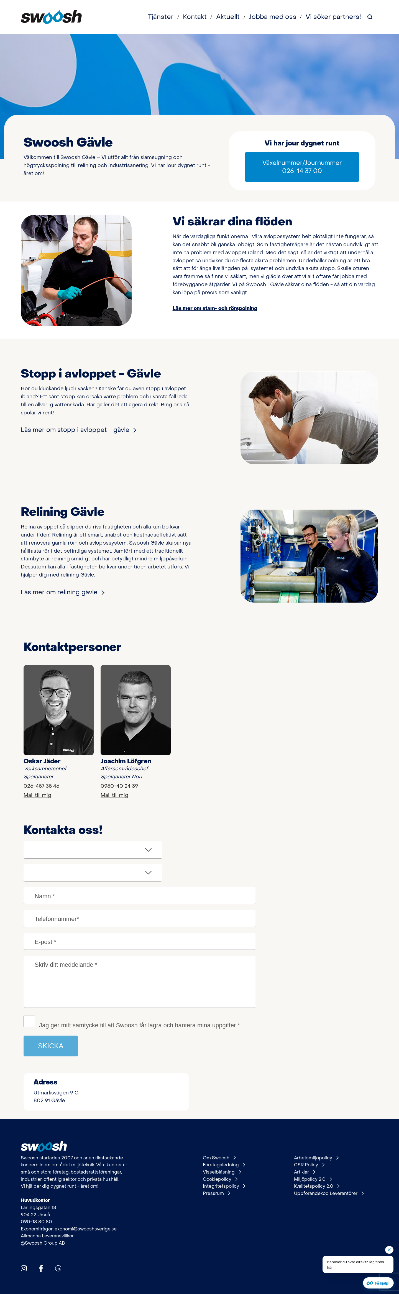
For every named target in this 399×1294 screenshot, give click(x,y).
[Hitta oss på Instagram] (24, 1268)
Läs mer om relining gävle (62, 592)
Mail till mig (37, 795)
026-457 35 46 (41, 786)
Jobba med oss (272, 17)
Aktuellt (228, 17)
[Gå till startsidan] (51, 17)
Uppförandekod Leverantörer (329, 1193)
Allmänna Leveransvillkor (47, 1236)
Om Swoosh (219, 1158)
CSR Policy (309, 1165)
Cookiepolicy (220, 1179)
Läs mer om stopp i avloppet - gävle (78, 430)
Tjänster (160, 17)
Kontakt (195, 17)
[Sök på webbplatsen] (370, 17)
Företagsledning (224, 1165)
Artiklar (304, 1172)
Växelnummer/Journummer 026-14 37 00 (302, 167)
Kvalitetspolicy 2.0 (316, 1186)
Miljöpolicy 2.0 (313, 1179)
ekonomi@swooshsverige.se (86, 1229)
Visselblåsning (222, 1172)
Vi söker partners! (333, 17)
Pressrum (216, 1193)
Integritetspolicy (224, 1186)
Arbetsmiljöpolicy (316, 1158)
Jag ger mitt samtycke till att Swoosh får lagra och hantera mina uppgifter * (139, 1025)
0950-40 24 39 (119, 786)
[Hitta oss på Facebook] (41, 1268)
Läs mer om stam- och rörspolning (215, 308)
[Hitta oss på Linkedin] (58, 1268)
